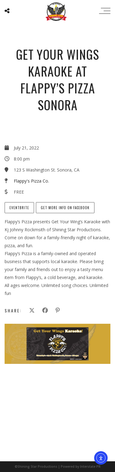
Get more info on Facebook (65, 207)
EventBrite (19, 207)
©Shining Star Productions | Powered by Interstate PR (58, 466)
